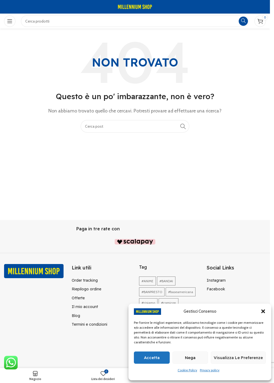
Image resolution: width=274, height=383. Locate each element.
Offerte (78, 298)
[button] (263, 311)
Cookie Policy (187, 370)
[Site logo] (135, 6)
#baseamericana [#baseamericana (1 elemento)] (180, 292)
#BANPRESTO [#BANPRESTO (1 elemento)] (151, 292)
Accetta (152, 357)
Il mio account (85, 306)
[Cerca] (135, 126)
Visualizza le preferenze (238, 357)
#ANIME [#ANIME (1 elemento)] (147, 281)
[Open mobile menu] (9, 21)
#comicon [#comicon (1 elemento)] (168, 303)
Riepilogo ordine (86, 289)
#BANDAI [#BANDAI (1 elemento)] (166, 281)
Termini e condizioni (89, 324)
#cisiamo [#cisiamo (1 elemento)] (148, 303)
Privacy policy (209, 370)
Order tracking (85, 280)
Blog (76, 315)
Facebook (216, 289)
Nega (190, 357)
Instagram (216, 280)
